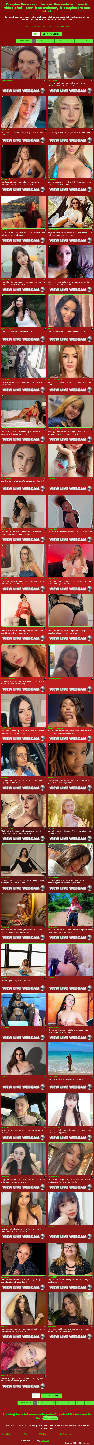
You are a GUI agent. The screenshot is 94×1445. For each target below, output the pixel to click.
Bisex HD (27, 26)
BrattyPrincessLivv (55, 728)
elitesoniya (52, 478)
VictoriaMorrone (7, 828)
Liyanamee (52, 179)
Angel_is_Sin (6, 1376)
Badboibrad (5, 1127)
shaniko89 (5, 1027)
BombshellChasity (55, 777)
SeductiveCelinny (55, 379)
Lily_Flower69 (53, 130)
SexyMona (5, 1277)
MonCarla (5, 1226)
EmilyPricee (5, 878)
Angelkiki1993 (53, 1027)
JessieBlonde (53, 230)
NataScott (5, 927)
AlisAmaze (5, 777)
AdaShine (52, 1326)
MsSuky (4, 578)
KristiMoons (6, 978)
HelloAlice (52, 828)
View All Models (24, 41)
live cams (50, 1418)
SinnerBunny (53, 628)
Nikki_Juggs (6, 478)
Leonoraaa (52, 279)
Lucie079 (51, 1226)
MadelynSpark (6, 80)
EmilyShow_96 (54, 1127)
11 (77, 41)
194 (86, 41)
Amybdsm (5, 1326)
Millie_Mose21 (6, 230)
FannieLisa (5, 1177)
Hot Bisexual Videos (62, 26)
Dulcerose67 (53, 578)
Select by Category (52, 34)
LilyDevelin (52, 1077)
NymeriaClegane (7, 329)
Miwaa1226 (52, 1277)
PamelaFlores (6, 429)
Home (36, 34)
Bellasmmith (53, 878)
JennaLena (5, 379)
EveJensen (52, 978)
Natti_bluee (5, 1077)
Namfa (50, 329)
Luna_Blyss (5, 628)
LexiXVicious (6, 728)
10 (72, 41)
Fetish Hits (45, 1441)
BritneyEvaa (6, 279)
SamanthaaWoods (8, 679)
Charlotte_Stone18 (55, 679)
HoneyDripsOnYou (55, 429)
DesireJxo (5, 130)
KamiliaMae (52, 80)
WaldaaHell (5, 179)
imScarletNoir (53, 1177)
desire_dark (52, 529)
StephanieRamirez (8, 529)
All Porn (37, 26)
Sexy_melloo (53, 927)
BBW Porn (47, 26)
